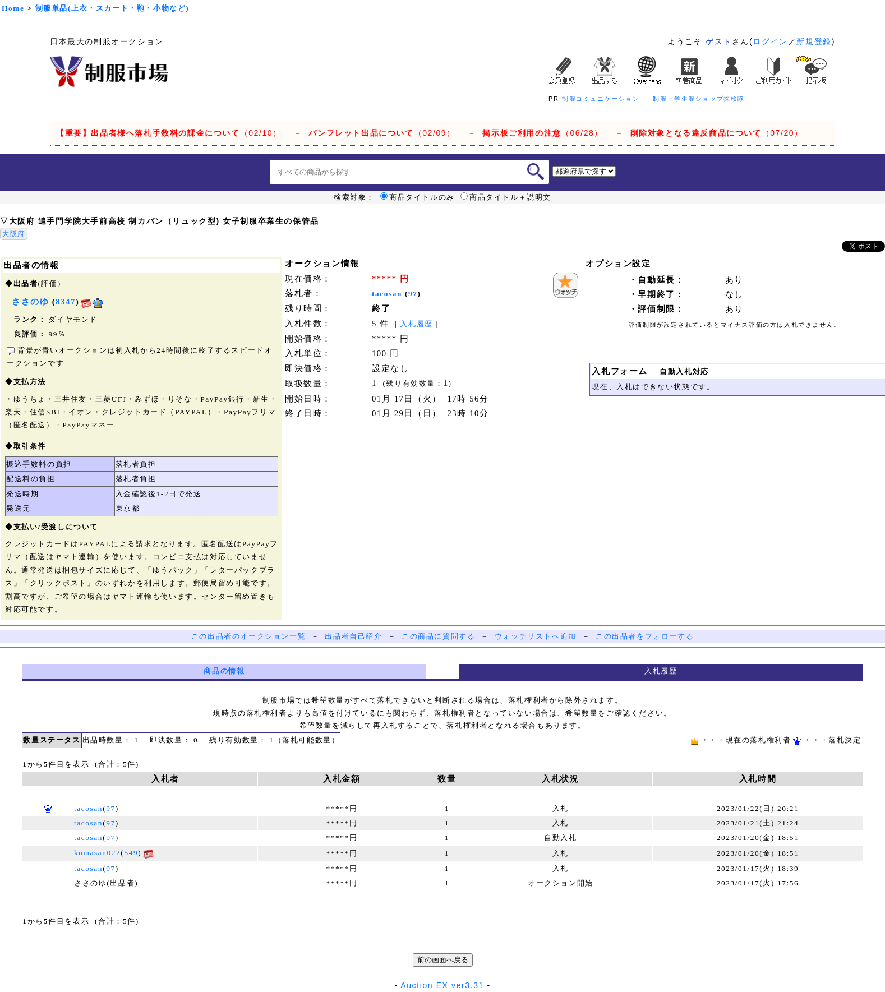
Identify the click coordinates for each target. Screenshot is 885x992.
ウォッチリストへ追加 (536, 636)
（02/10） (169, 132)
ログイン (770, 41)
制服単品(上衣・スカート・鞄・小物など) (112, 8)
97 (413, 293)
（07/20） (716, 132)
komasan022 (97, 852)
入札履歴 (416, 324)
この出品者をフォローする (645, 636)
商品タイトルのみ (417, 197)
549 (131, 852)
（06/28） (542, 132)
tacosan (387, 293)
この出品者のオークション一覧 (248, 636)
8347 (66, 301)
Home (13, 8)
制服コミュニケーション (601, 98)
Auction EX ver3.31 (442, 985)
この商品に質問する (438, 636)
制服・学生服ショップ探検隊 (699, 98)
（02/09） (381, 132)
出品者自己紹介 (353, 636)
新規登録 (813, 41)
